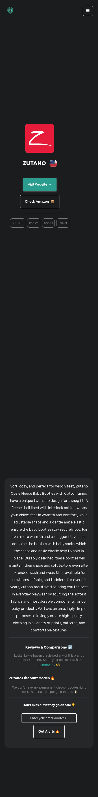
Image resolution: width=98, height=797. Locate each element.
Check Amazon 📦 (39, 201)
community (47, 665)
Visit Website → (40, 184)
